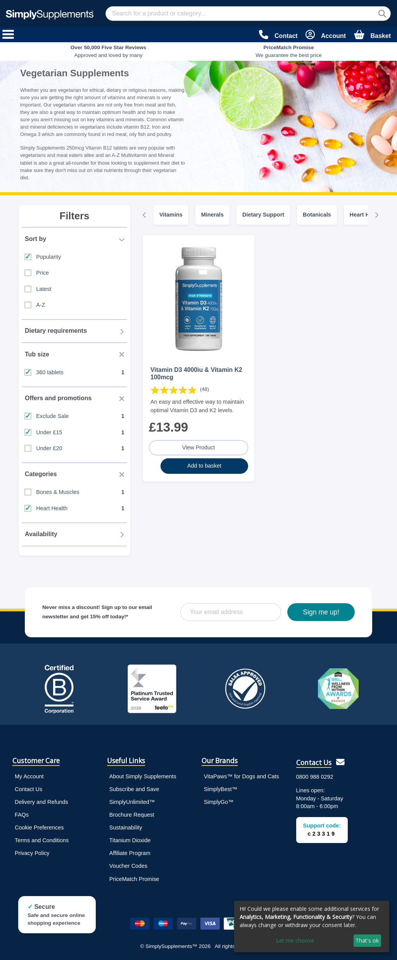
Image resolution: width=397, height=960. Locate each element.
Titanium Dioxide (130, 840)
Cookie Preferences (39, 827)
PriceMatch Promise (134, 879)
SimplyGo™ (219, 802)
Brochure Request (131, 815)
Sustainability (125, 827)
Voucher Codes (128, 866)
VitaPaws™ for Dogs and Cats (241, 776)
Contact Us (28, 789)
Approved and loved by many (109, 51)
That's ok (367, 940)
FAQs (22, 815)
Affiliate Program (129, 853)
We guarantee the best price (288, 51)
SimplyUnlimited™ (132, 802)
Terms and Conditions (42, 840)
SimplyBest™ (220, 789)
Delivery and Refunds (41, 802)
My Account (29, 776)
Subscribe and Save (134, 789)
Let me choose (295, 940)
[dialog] (311, 926)
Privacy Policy (32, 853)
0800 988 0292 (314, 776)
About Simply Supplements (142, 776)
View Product (198, 447)
